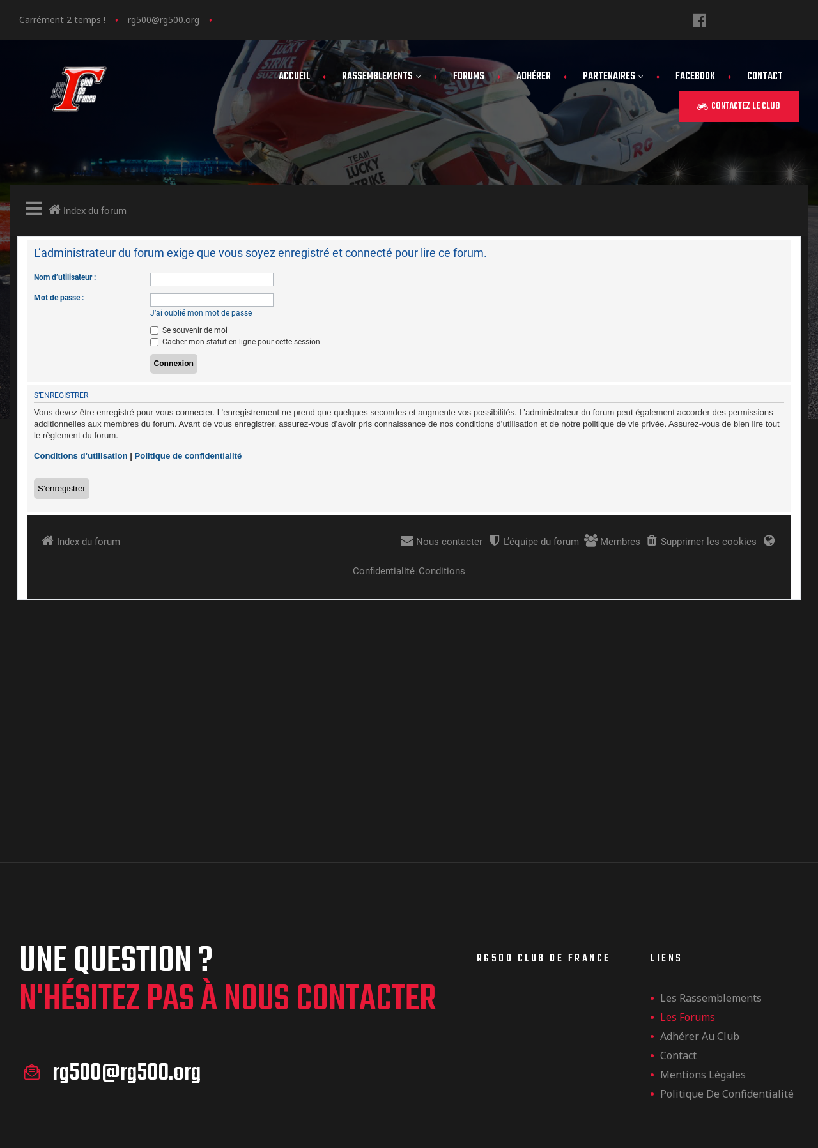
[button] (739, 106)
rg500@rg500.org (163, 19)
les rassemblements (711, 830)
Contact (765, 76)
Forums (468, 76)
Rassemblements (381, 76)
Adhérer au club (699, 869)
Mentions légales (703, 907)
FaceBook (695, 76)
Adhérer (533, 76)
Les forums (687, 850)
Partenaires (613, 76)
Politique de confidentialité (727, 926)
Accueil (294, 76)
